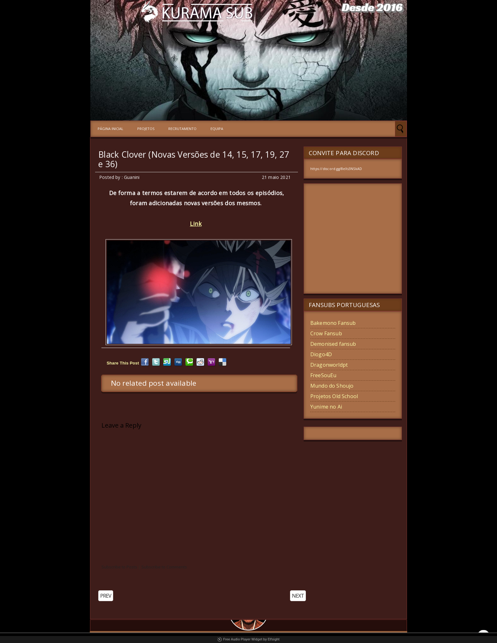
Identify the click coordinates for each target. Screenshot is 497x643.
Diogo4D (321, 354)
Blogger (284, 637)
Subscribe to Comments (164, 567)
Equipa (216, 128)
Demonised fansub (333, 343)
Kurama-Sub (192, 637)
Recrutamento (182, 128)
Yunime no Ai (326, 406)
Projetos (145, 128)
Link (196, 223)
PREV (105, 595)
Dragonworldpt (329, 364)
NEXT (298, 595)
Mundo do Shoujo (331, 385)
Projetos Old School (334, 396)
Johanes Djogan (337, 637)
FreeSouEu (323, 375)
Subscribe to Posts (119, 567)
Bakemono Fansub (333, 322)
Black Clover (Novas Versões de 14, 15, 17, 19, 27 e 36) (193, 159)
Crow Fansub (326, 333)
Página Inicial (110, 128)
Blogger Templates (227, 637)
